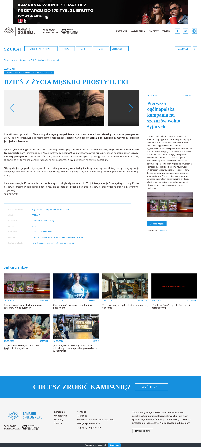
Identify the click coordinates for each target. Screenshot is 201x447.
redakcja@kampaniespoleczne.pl (150, 415)
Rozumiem (114, 445)
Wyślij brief (151, 387)
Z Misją (166, 31)
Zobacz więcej (157, 223)
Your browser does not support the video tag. (137, 112)
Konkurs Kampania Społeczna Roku (95, 419)
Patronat (82, 415)
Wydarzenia (138, 31)
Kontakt (81, 411)
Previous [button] (12, 108)
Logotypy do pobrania (89, 427)
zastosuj (183, 48)
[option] (71, 108)
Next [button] (131, 108)
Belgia (28, 72)
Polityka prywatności (88, 423)
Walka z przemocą (42, 72)
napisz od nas (142, 431)
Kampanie (121, 31)
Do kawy (154, 31)
